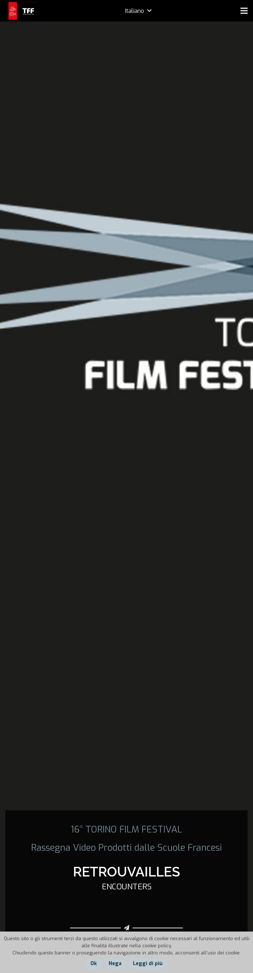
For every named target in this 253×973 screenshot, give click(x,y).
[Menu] (244, 11)
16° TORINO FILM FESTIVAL (126, 829)
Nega (115, 963)
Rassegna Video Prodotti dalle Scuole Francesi (126, 847)
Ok (93, 963)
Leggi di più (148, 963)
